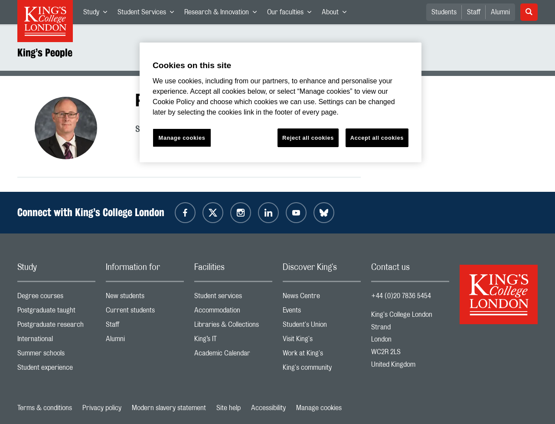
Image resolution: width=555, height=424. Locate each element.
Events (322, 312)
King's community (322, 369)
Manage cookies (319, 407)
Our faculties (292, 14)
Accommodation (233, 312)
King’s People (44, 52)
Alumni (500, 12)
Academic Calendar (233, 355)
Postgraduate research (56, 326)
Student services (233, 298)
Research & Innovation (223, 14)
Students (444, 12)
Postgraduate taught (56, 312)
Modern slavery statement (169, 407)
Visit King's (322, 340)
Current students (145, 312)
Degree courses (56, 298)
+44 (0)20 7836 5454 (401, 296)
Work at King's (322, 355)
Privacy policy (101, 407)
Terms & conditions (44, 407)
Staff (473, 12)
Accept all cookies (377, 138)
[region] (280, 103)
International (56, 340)
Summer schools (56, 355)
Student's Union (322, 326)
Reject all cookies (308, 138)
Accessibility (268, 407)
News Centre (322, 298)
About (337, 14)
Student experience (56, 369)
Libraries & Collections (233, 326)
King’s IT (233, 340)
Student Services (148, 14)
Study (97, 14)
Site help (228, 407)
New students (145, 298)
